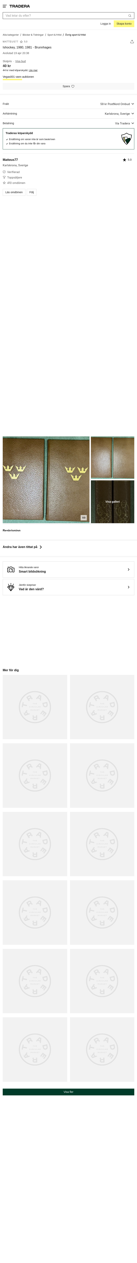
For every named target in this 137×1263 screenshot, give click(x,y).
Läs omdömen (14, 192)
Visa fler (68, 1091)
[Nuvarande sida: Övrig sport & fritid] (75, 34)
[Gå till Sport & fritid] (54, 34)
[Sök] (130, 15)
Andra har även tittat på (23, 547)
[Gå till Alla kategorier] (11, 34)
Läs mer (33, 70)
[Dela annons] (132, 41)
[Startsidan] (19, 6)
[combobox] (68, 15)
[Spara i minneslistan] (68, 86)
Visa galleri (112, 501)
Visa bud (20, 61)
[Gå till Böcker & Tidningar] (33, 34)
